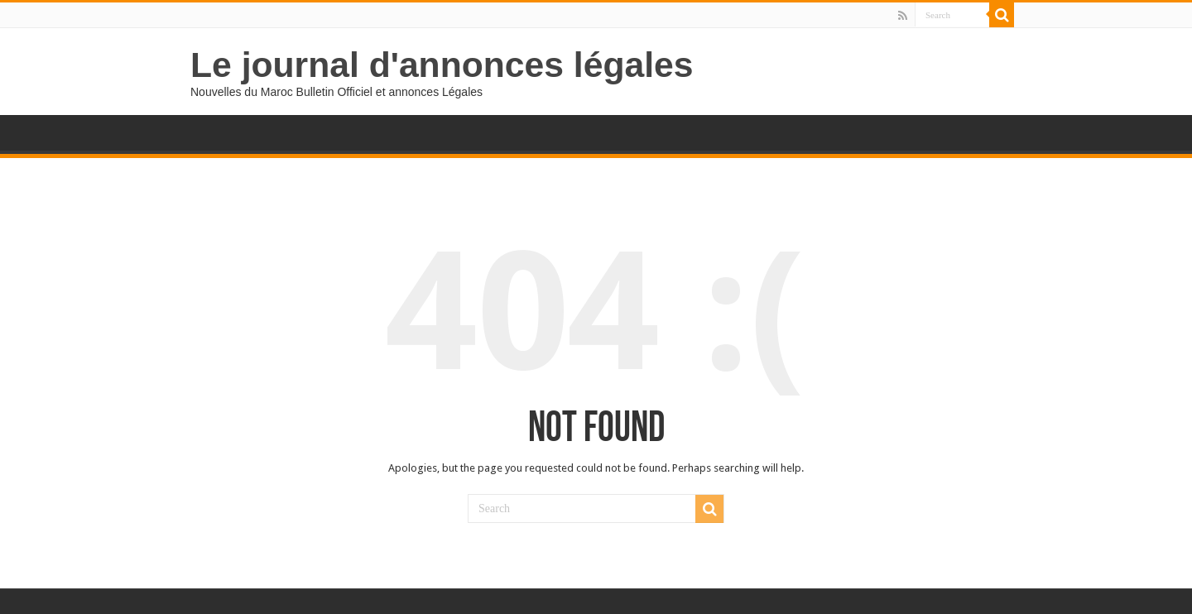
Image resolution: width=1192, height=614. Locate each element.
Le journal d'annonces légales (442, 64)
